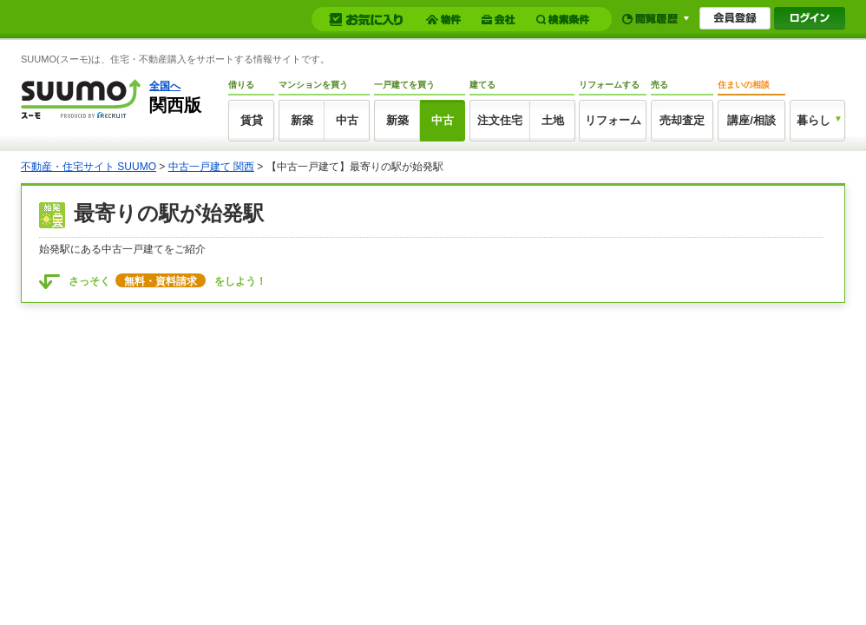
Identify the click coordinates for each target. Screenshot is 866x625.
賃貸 (251, 120)
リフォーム (613, 120)
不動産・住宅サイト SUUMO (88, 167)
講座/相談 (751, 120)
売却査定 (682, 120)
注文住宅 (499, 120)
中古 (347, 120)
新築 (302, 120)
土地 (552, 120)
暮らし (813, 120)
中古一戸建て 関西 (211, 167)
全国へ (164, 86)
